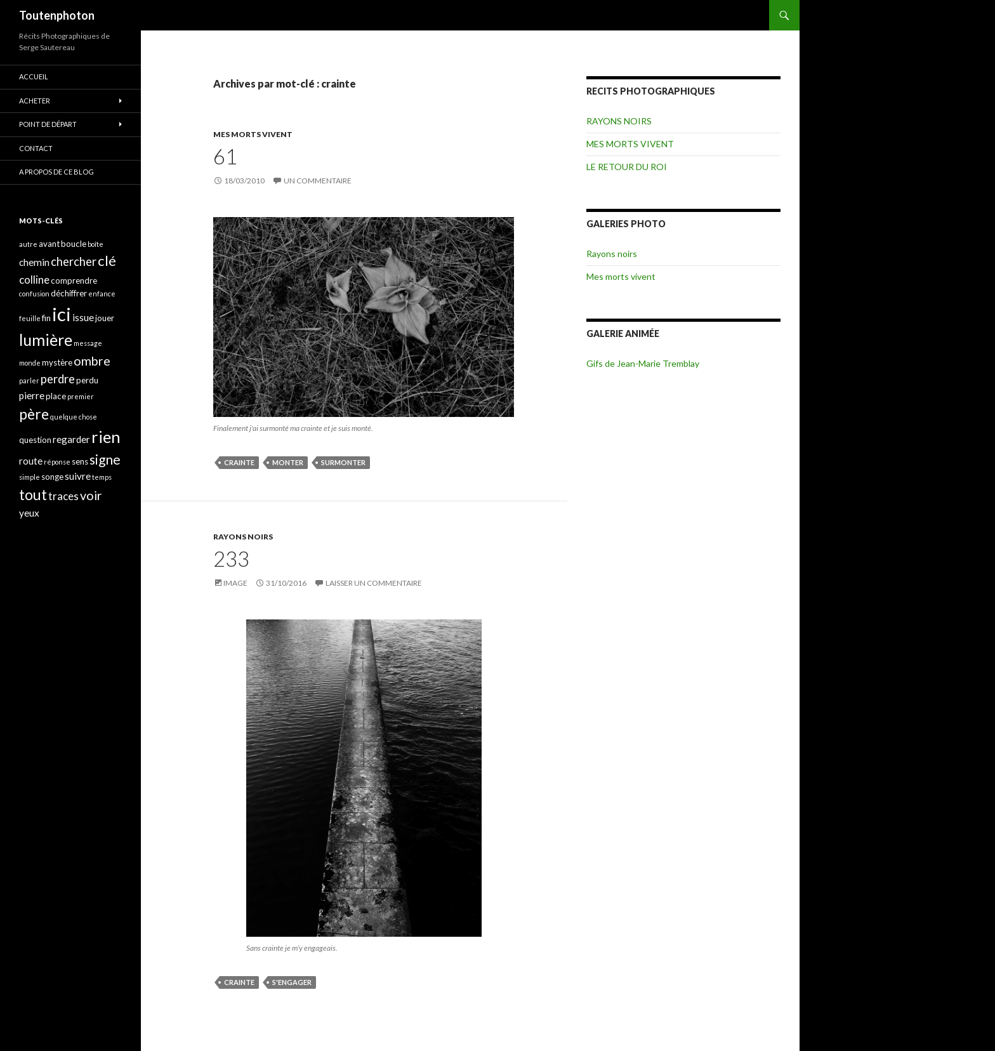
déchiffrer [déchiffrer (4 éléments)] (69, 293)
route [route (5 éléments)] (31, 460)
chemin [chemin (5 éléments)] (34, 262)
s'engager (292, 982)
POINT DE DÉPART (48, 124)
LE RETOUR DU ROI (626, 166)
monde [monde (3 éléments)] (30, 363)
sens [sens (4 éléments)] (80, 461)
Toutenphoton (57, 15)
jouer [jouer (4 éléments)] (104, 318)
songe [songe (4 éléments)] (52, 477)
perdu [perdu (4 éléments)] (87, 380)
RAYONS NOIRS (243, 536)
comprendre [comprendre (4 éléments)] (74, 280)
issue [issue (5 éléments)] (83, 317)
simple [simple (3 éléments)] (29, 477)
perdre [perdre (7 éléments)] (58, 379)
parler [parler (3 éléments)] (29, 380)
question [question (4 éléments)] (35, 440)
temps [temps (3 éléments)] (102, 477)
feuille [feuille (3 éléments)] (30, 318)
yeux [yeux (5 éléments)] (29, 513)
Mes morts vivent (621, 276)
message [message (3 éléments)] (88, 343)
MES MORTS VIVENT (253, 134)
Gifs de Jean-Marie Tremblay (642, 363)
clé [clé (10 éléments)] (107, 260)
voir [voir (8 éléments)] (91, 495)
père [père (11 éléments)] (34, 414)
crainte (239, 462)
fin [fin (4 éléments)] (46, 318)
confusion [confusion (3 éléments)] (34, 293)
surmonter (343, 462)
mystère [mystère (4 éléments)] (57, 362)
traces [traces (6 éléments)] (63, 496)
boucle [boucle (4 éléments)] (73, 244)
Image (235, 583)
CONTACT (36, 148)
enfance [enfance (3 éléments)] (101, 293)
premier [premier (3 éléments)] (80, 396)
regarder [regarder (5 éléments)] (71, 439)
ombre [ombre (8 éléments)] (92, 361)
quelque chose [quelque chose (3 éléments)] (73, 417)
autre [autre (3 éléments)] (28, 244)
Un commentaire (318, 180)
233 (231, 558)
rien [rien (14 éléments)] (106, 436)
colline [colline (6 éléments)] (34, 279)
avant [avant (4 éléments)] (49, 244)
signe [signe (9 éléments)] (105, 459)
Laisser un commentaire (374, 583)
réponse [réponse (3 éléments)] (57, 462)
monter (287, 462)
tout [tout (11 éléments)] (33, 494)
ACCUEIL (33, 76)
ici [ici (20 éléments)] (61, 314)
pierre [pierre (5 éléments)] (31, 395)
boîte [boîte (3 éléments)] (95, 244)
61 (225, 156)
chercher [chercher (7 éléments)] (73, 261)
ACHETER (34, 100)
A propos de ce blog (56, 172)
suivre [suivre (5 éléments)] (78, 476)
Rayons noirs (611, 253)
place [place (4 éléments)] (56, 396)
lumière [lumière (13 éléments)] (45, 339)
